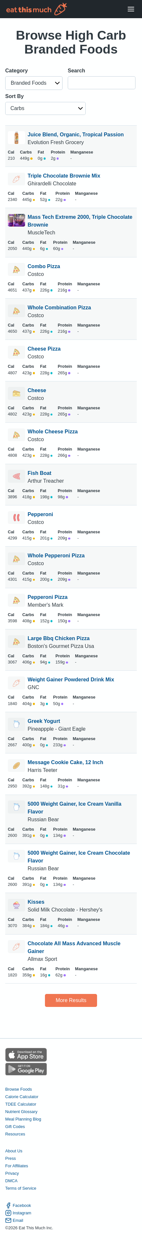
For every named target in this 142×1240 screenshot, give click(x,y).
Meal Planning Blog (23, 1119)
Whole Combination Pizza (59, 307)
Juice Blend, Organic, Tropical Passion (76, 134)
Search (76, 70)
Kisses (36, 902)
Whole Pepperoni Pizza (56, 555)
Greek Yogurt (44, 721)
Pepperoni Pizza (48, 597)
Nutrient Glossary (21, 1111)
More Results (71, 1000)
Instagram (18, 1213)
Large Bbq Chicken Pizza (59, 638)
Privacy (12, 1173)
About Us (13, 1150)
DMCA (11, 1180)
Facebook (18, 1205)
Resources (15, 1134)
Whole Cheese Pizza (53, 431)
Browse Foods (18, 1089)
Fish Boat (39, 473)
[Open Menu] (131, 9)
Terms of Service (20, 1188)
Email (14, 1220)
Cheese (37, 390)
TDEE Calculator (20, 1104)
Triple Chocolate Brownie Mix (64, 176)
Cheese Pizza (44, 349)
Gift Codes (15, 1126)
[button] (34, 83)
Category (16, 70)
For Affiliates (16, 1165)
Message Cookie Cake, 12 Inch (65, 762)
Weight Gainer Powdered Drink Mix (71, 679)
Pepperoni (40, 514)
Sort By (14, 96)
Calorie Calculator (21, 1096)
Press (10, 1158)
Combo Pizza (44, 266)
